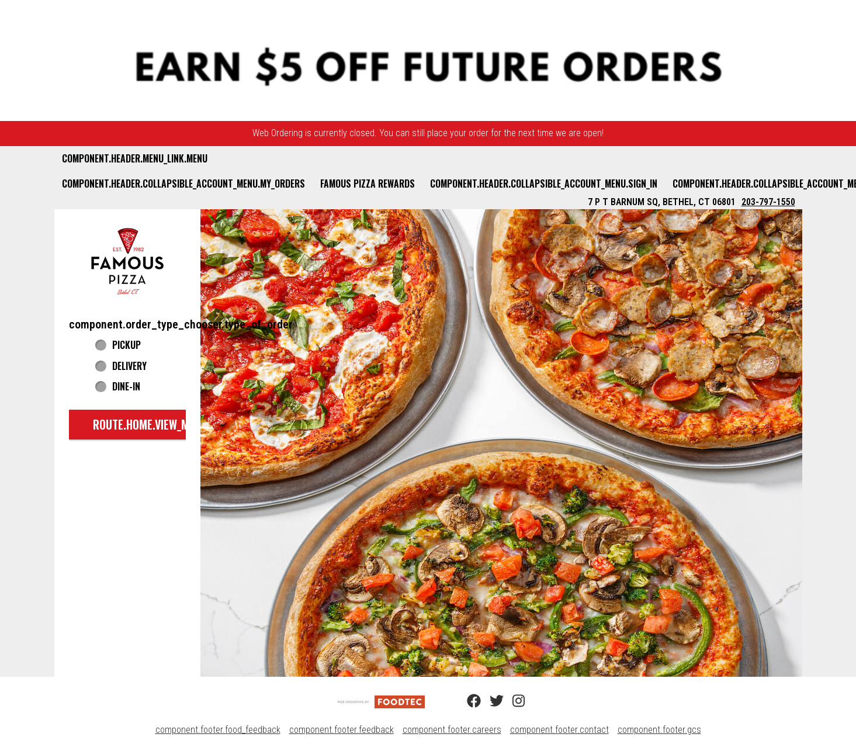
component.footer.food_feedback (217, 729)
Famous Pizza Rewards (367, 183)
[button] (127, 261)
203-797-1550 (768, 201)
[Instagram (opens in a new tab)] (512, 701)
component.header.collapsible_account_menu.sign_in (543, 183)
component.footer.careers (452, 729)
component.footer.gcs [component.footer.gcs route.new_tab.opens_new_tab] (659, 729)
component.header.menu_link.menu (134, 158)
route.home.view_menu (150, 424)
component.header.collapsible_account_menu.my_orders (183, 183)
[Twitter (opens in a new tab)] (490, 701)
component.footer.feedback (341, 729)
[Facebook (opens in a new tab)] (467, 701)
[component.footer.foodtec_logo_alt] (381, 701)
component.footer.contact (559, 729)
